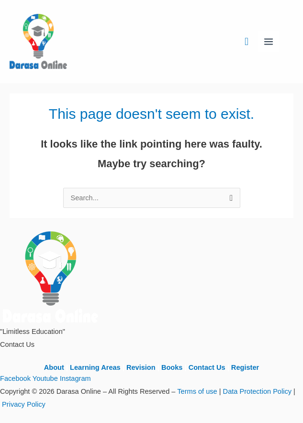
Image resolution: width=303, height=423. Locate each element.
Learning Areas (95, 367)
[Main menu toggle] (268, 41)
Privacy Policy (23, 404)
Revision (141, 367)
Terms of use (197, 391)
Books (172, 367)
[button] (246, 41)
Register (245, 367)
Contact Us (207, 367)
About (54, 367)
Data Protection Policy (257, 391)
